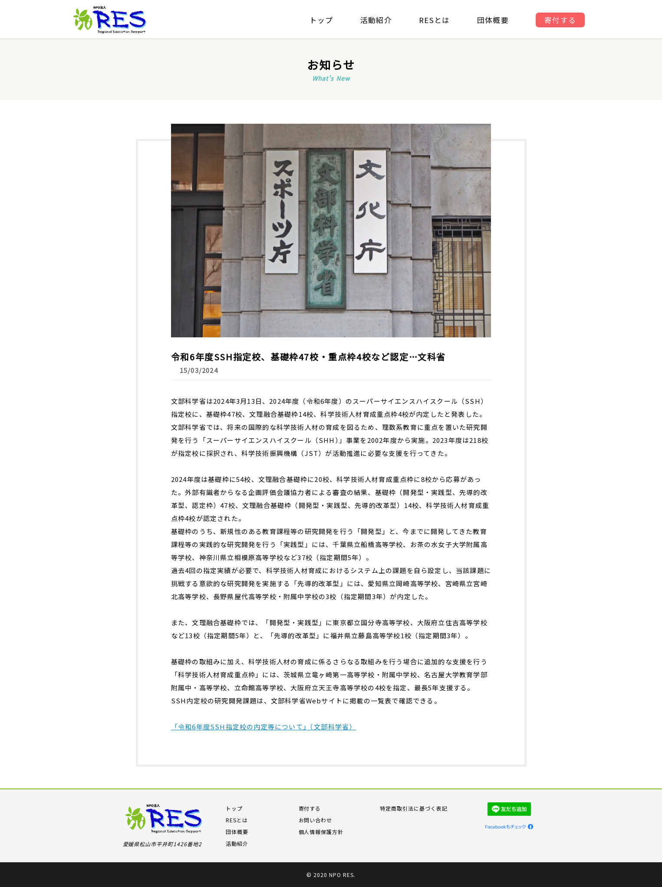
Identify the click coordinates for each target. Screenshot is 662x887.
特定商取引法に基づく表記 (414, 808)
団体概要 (494, 20)
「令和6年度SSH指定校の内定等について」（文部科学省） (263, 726)
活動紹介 (376, 20)
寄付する (562, 20)
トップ (320, 20)
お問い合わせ (316, 820)
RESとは (435, 20)
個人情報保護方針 (321, 831)
